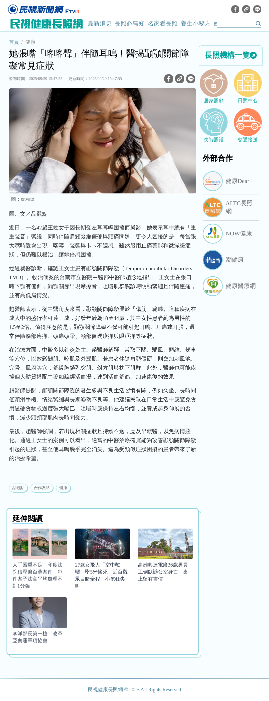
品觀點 (18, 488)
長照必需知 (130, 23)
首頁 (14, 42)
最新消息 (100, 23)
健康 (30, 42)
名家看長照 (163, 23)
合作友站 (42, 488)
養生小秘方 (196, 23)
